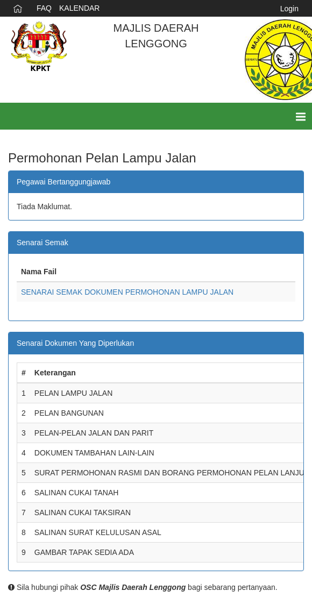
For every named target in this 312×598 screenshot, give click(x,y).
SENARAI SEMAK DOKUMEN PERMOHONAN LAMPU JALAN (127, 292)
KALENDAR (79, 8)
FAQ (44, 8)
